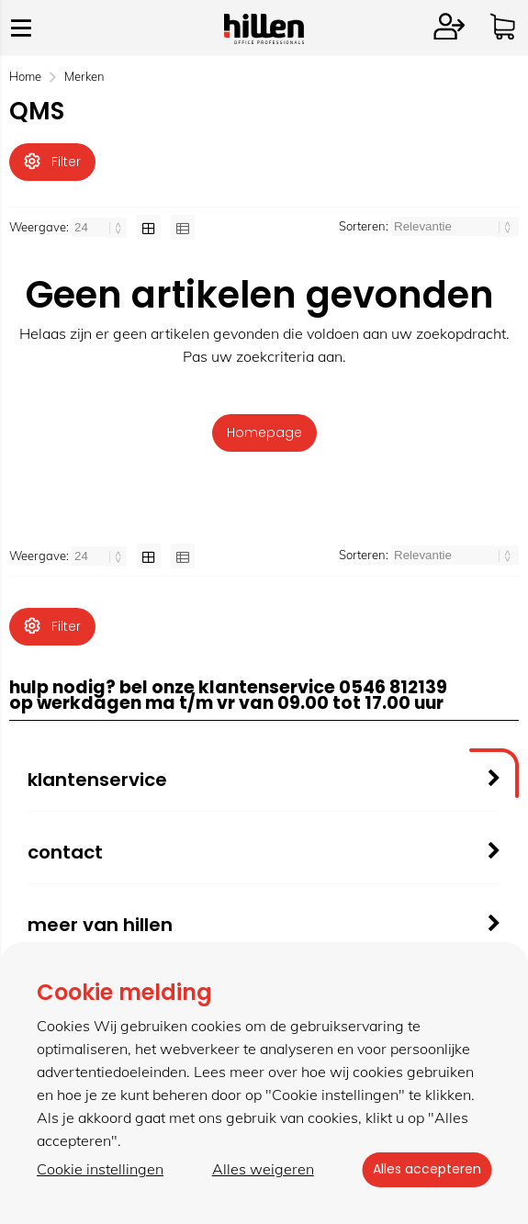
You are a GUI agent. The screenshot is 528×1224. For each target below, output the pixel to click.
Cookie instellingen (100, 1170)
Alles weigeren (258, 1170)
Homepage (264, 435)
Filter (52, 161)
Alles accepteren (422, 1170)
